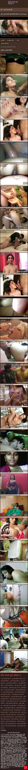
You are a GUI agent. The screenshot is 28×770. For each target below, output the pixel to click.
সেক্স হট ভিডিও (16, 738)
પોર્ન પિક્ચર (13, 735)
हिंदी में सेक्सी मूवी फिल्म (11, 721)
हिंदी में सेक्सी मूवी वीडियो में (10, 723)
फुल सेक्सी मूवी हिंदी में (15, 681)
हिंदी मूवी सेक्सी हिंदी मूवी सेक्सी (14, 740)
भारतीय (18, 40)
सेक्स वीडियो (18, 766)
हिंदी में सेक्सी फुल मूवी (5, 719)
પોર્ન (8, 762)
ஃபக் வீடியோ (17, 753)
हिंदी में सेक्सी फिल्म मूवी (20, 716)
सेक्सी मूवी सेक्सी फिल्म (16, 759)
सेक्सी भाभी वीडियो (9, 748)
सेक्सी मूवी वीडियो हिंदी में (5, 43)
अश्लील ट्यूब (10, 745)
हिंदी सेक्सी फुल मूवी (11, 764)
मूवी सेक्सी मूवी (12, 742)
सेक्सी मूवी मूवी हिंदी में (5, 696)
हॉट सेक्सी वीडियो (18, 736)
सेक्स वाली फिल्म (20, 757)
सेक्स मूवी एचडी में (18, 685)
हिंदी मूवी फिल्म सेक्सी (16, 758)
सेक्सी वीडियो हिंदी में (16, 765)
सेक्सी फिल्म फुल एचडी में (14, 687)
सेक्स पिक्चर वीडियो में (11, 752)
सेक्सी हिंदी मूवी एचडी (17, 750)
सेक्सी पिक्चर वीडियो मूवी (18, 754)
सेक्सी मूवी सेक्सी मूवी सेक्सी (12, 760)
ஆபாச (24, 745)
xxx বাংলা (9, 754)
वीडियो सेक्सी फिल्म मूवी (9, 751)
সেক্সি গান (3, 765)
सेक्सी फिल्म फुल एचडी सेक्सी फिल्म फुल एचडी (13, 736)
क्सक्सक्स (8, 765)
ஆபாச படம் (11, 766)
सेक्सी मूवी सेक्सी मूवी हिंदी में (16, 699)
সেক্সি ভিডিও (15, 744)
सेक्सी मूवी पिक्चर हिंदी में (20, 692)
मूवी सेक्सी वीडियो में (10, 757)
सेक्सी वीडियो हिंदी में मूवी (8, 710)
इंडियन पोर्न (23, 762)
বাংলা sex (7, 735)
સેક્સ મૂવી (10, 753)
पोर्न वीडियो (8, 744)
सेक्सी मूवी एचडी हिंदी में (9, 690)
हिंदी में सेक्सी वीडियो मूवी (11, 725)
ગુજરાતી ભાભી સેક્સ (19, 748)
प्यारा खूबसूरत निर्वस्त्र (10, 40)
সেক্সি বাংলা (7, 746)
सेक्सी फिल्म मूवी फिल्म (13, 741)
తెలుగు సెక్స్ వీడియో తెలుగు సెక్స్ (17, 734)
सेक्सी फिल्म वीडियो (8, 747)
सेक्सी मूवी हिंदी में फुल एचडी (12, 701)
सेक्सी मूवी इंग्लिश (9, 756)
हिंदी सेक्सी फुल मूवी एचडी (17, 763)
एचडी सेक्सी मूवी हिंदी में (6, 678)
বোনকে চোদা (4, 739)
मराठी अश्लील (23, 738)
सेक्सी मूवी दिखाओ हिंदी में (8, 692)
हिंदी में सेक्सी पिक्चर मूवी (9, 716)
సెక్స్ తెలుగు (9, 750)
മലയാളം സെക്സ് (6, 763)
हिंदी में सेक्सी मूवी (15, 719)
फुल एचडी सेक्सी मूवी (21, 764)
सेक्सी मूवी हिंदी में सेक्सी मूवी (12, 703)
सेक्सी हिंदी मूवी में (18, 710)
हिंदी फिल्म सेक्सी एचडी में (15, 712)
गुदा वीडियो (2, 40)
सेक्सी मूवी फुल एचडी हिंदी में (18, 694)
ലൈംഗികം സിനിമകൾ (14, 739)
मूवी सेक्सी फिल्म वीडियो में (11, 683)
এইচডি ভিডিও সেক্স (16, 746)
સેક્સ (6, 741)
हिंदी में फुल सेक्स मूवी (19, 756)
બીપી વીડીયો (8, 738)
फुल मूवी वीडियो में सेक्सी (17, 678)
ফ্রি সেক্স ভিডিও (18, 745)
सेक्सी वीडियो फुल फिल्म (15, 762)
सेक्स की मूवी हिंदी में (9, 685)
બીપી (2, 746)
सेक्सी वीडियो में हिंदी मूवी (10, 707)
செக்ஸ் (21, 741)
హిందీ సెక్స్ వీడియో (17, 747)
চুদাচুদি (2, 735)
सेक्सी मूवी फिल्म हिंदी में (6, 694)
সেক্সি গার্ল (19, 752)
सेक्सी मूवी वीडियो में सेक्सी (16, 696)
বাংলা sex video (5, 734)
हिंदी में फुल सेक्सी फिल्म (11, 714)
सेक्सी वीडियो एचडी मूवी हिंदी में (10, 705)
